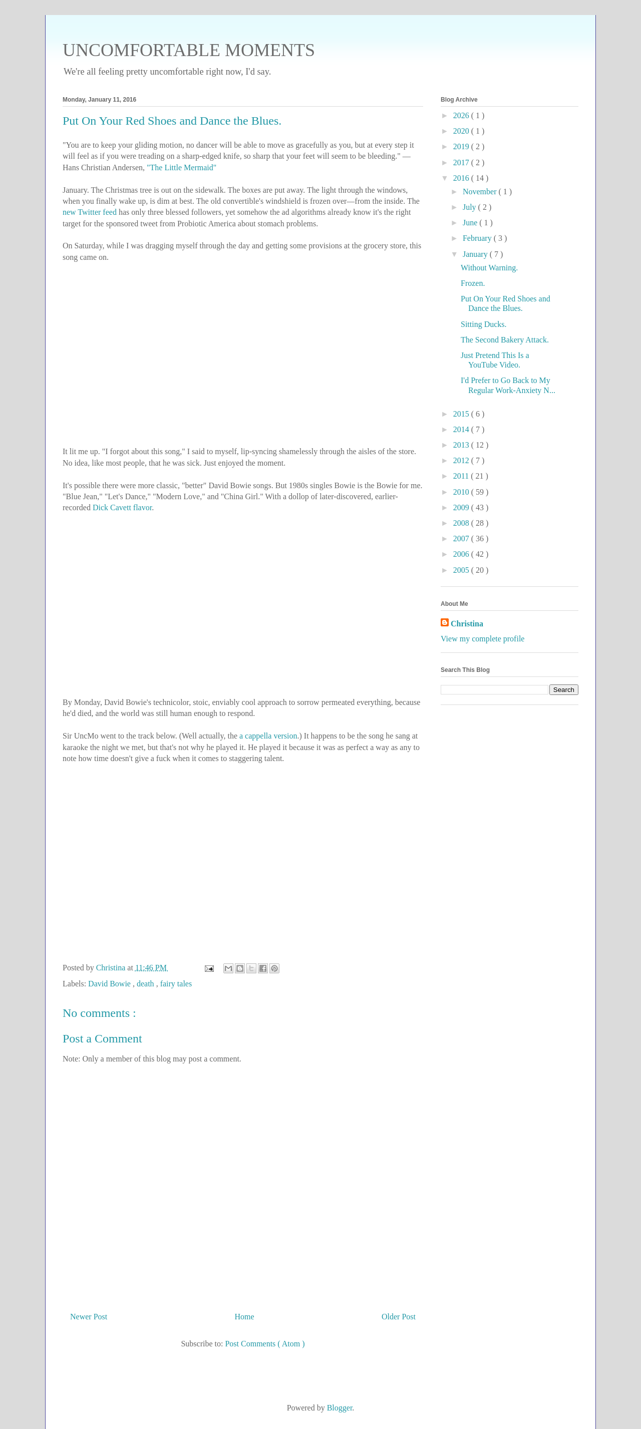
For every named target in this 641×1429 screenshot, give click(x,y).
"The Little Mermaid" (181, 167)
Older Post (399, 1316)
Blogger (340, 1407)
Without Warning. (489, 267)
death (146, 983)
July (470, 207)
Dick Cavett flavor (122, 507)
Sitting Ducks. (484, 324)
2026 (462, 115)
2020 (462, 131)
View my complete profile (482, 638)
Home (244, 1316)
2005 (462, 570)
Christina (467, 623)
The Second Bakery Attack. (505, 339)
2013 (462, 445)
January (476, 254)
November (481, 191)
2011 (462, 476)
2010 (462, 492)
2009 (462, 507)
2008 (462, 523)
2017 (462, 162)
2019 (462, 146)
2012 (462, 460)
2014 (462, 429)
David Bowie (110, 983)
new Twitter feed (90, 212)
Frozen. (473, 283)
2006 (462, 554)
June (471, 222)
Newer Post (88, 1316)
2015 (462, 414)
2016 (462, 178)
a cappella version (268, 736)
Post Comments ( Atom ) (264, 1343)
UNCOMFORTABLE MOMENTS (189, 50)
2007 (462, 538)
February (478, 238)
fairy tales (176, 983)
